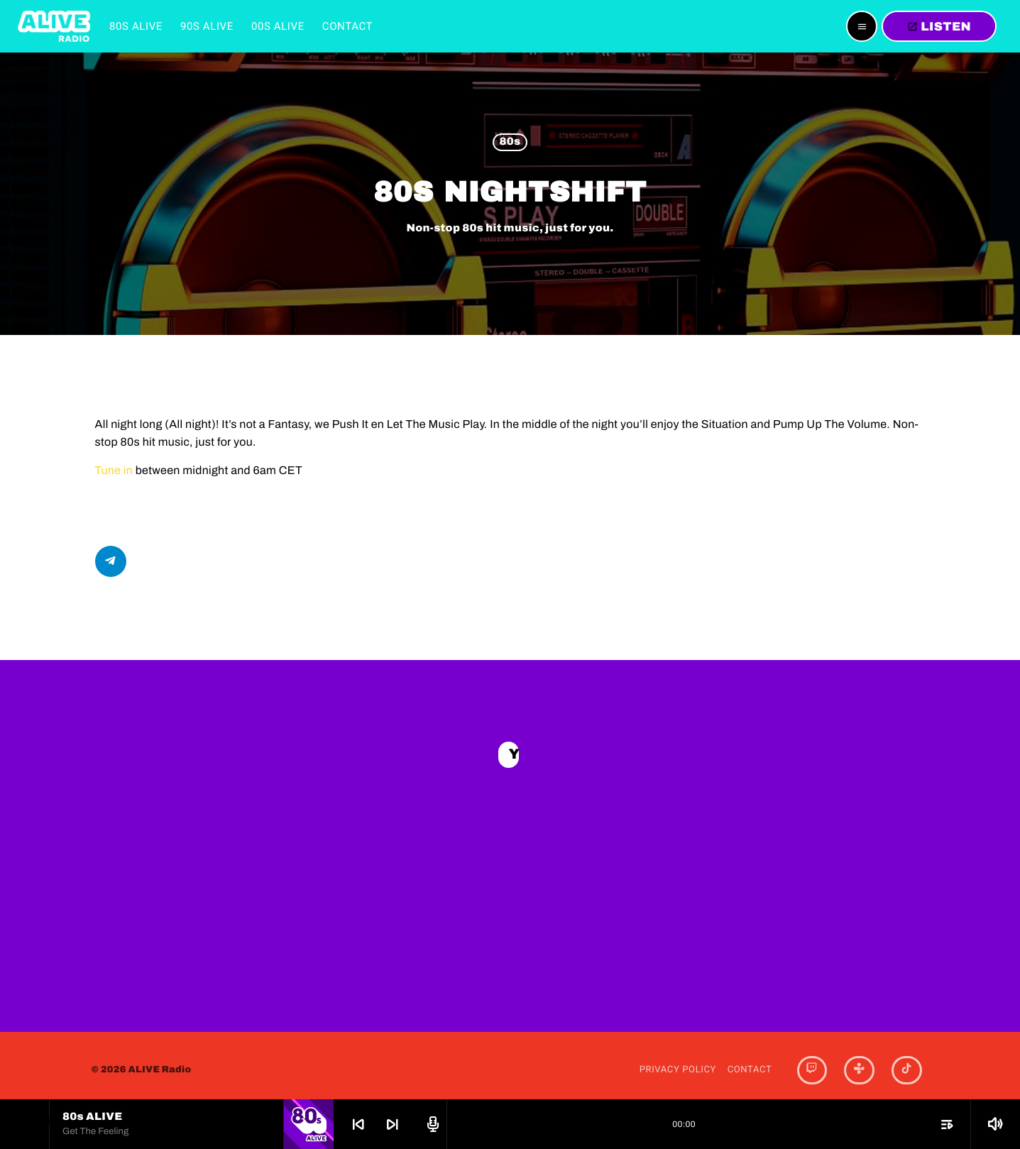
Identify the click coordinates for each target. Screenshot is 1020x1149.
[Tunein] (859, 1061)
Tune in (114, 471)
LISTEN (939, 26)
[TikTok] (906, 1061)
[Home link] (54, 26)
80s (509, 142)
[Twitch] (812, 1061)
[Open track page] (430, 1124)
